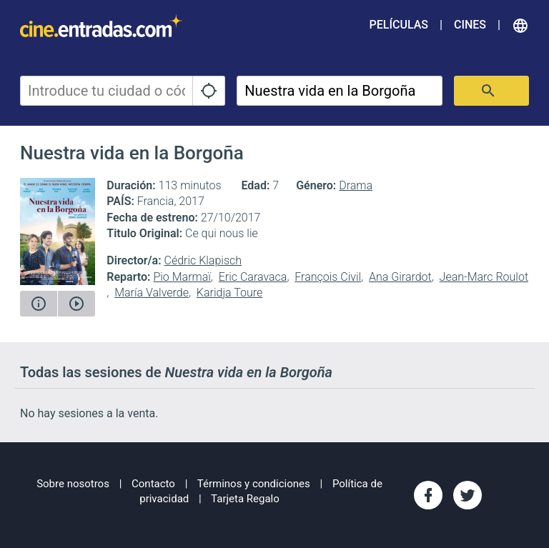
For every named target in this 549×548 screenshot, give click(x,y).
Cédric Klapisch (203, 260)
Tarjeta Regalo (245, 498)
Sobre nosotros (72, 483)
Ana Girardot (400, 277)
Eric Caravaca (253, 277)
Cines (470, 24)
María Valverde (151, 292)
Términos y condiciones (253, 483)
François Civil (328, 277)
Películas (399, 24)
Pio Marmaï (181, 277)
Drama (355, 185)
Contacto (153, 483)
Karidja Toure (229, 292)
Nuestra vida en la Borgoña (132, 153)
